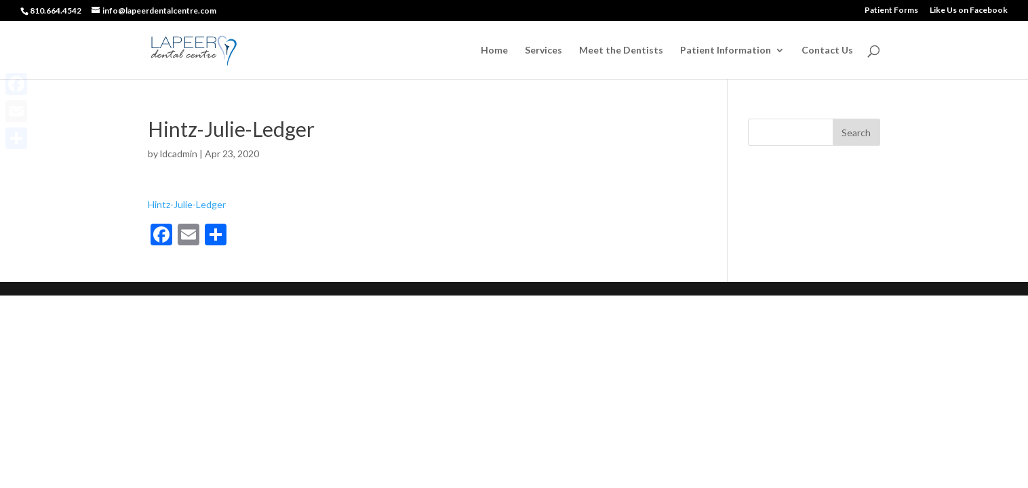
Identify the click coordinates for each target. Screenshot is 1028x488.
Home (494, 50)
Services (543, 50)
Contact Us (827, 50)
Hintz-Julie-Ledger (187, 204)
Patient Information (725, 50)
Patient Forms (891, 10)
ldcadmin (178, 153)
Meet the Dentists (621, 50)
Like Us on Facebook (969, 10)
